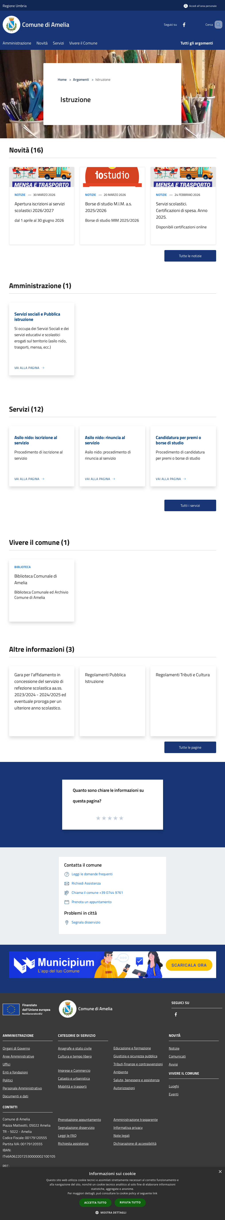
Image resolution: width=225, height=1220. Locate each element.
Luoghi (174, 1086)
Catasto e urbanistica (74, 1078)
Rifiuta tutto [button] (130, 1202)
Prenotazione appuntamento (79, 1119)
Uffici (6, 1064)
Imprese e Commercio (74, 1070)
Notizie (20, 194)
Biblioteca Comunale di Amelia (35, 579)
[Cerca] (217, 24)
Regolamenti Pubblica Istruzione (105, 678)
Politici (8, 1080)
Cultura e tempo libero (75, 1056)
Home (62, 79)
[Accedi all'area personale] (200, 6)
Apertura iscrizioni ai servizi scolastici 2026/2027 (40, 207)
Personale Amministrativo (22, 1088)
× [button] (220, 1172)
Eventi (174, 1094)
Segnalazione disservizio (76, 1127)
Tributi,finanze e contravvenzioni (138, 1064)
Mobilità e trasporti (72, 1086)
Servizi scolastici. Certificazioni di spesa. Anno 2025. (182, 210)
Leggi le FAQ (67, 1135)
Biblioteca (22, 567)
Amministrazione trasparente (135, 1119)
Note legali (121, 1135)
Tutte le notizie (190, 255)
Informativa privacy (128, 1127)
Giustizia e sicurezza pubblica (135, 1056)
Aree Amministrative (18, 1056)
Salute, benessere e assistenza (136, 1080)
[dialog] (112, 1193)
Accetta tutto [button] (95, 1203)
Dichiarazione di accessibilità (134, 1143)
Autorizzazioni (124, 1088)
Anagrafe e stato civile (75, 1048)
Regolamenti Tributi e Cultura (183, 674)
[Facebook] (177, 24)
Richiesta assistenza (73, 1143)
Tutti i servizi (190, 505)
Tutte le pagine (190, 747)
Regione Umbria (15, 5)
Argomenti (81, 79)
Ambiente (120, 1072)
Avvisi (173, 1064)
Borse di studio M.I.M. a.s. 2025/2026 (108, 207)
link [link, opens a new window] (155, 1193)
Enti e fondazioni (15, 1072)
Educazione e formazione (132, 1048)
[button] (113, 1212)
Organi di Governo (16, 1048)
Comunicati (177, 1056)
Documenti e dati (15, 1096)
